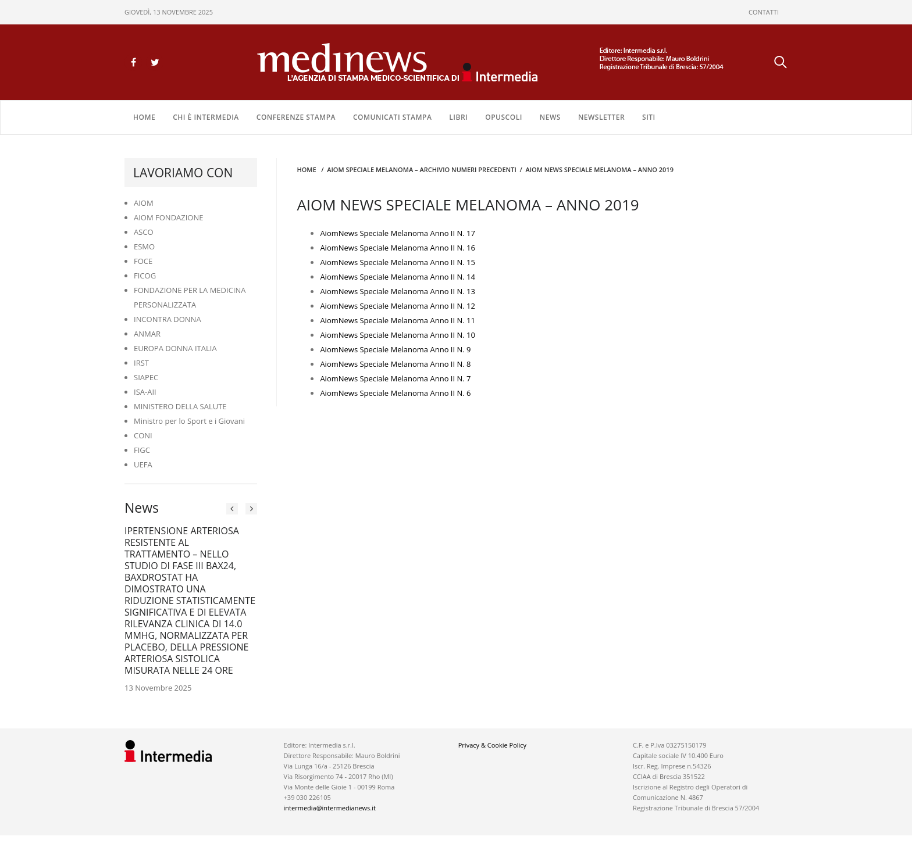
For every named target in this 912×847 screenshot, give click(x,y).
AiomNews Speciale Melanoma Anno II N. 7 (395, 378)
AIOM (144, 203)
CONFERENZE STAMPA (296, 117)
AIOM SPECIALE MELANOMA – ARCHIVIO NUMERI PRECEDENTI (421, 169)
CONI (143, 435)
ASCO (144, 232)
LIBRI (458, 117)
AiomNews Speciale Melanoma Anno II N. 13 (397, 291)
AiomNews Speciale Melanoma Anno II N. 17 (397, 233)
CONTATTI (764, 12)
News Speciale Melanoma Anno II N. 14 (407, 276)
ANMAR (147, 333)
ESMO (144, 246)
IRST (141, 363)
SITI (649, 117)
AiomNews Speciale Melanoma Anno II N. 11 (397, 320)
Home (144, 117)
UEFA (143, 464)
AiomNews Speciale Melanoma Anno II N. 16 (397, 247)
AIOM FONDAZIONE (169, 217)
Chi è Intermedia (206, 117)
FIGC (142, 450)
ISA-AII (145, 392)
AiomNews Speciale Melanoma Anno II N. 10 (397, 335)
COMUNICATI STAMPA (392, 117)
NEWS (550, 117)
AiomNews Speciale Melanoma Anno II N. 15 (397, 262)
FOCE (143, 261)
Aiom (329, 276)
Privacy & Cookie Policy (492, 745)
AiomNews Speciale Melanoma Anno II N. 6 (395, 393)
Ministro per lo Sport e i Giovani (189, 421)
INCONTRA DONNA (167, 319)
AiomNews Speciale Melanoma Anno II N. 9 (395, 349)
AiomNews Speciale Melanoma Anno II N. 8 (395, 364)
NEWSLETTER (601, 117)
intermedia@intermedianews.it (330, 807)
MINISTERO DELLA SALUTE (180, 406)
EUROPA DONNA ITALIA (175, 348)
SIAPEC (146, 377)
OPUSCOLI (503, 117)
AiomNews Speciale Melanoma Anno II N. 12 (397, 306)
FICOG (145, 275)
